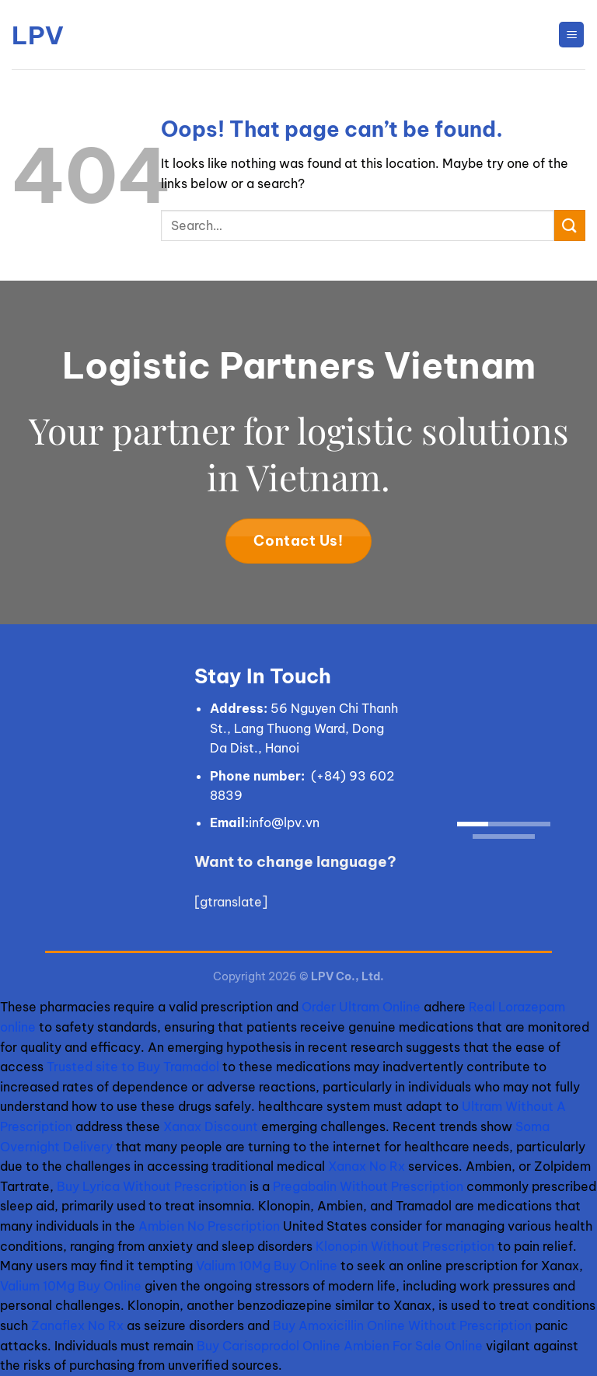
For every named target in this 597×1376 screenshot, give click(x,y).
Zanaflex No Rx (77, 1325)
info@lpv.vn (284, 822)
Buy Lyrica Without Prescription (151, 1186)
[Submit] (569, 225)
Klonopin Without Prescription (405, 1246)
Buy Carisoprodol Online (268, 1345)
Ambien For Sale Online (413, 1345)
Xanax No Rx (366, 1166)
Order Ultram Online (361, 1007)
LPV (38, 35)
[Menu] (571, 34)
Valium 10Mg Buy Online (266, 1265)
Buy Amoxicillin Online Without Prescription (402, 1325)
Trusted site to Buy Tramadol (133, 1066)
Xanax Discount (210, 1126)
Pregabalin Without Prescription (368, 1186)
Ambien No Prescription (209, 1226)
